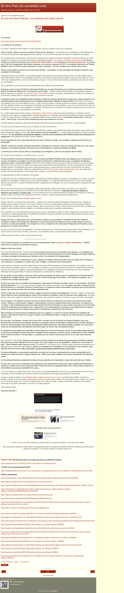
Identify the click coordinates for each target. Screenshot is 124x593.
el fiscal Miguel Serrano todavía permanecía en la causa (41, 377)
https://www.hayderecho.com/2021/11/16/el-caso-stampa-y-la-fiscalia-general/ (28, 463)
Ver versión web (48, 575)
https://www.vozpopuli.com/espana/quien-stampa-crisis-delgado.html (25, 508)
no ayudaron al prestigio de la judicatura (69, 60)
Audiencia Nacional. (79, 62)
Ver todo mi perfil (15, 584)
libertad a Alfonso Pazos (32, 198)
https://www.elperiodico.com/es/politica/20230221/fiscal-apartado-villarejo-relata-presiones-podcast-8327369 (39, 478)
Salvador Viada (7, 460)
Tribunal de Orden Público (42, 62)
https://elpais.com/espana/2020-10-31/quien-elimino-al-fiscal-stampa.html (27, 482)
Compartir (4, 565)
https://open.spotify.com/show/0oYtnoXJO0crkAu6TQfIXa (21, 41)
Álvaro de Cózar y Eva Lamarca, (37, 93)
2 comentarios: (24, 562)
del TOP (62, 64)
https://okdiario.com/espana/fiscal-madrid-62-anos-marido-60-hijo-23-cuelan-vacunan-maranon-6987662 (37, 528)
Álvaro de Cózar (17, 442)
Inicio (48, 571)
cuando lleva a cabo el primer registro (44, 113)
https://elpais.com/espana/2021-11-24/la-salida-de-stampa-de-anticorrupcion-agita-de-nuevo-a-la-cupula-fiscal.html (41, 517)
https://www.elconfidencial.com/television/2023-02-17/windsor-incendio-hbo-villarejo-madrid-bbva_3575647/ (38, 513)
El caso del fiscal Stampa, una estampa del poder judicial (32, 18)
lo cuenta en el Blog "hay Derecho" (69, 242)
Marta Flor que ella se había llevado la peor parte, (61, 169)
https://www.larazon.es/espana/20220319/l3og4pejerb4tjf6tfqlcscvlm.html (26, 498)
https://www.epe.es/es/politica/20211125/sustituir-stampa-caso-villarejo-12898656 (29, 548)
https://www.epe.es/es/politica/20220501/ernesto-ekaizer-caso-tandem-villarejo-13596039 (32, 524)
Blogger (54, 591)
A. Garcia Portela (17, 582)
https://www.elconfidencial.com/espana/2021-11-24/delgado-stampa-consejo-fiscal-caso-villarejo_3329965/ (38, 537)
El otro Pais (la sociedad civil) (23, 6)
